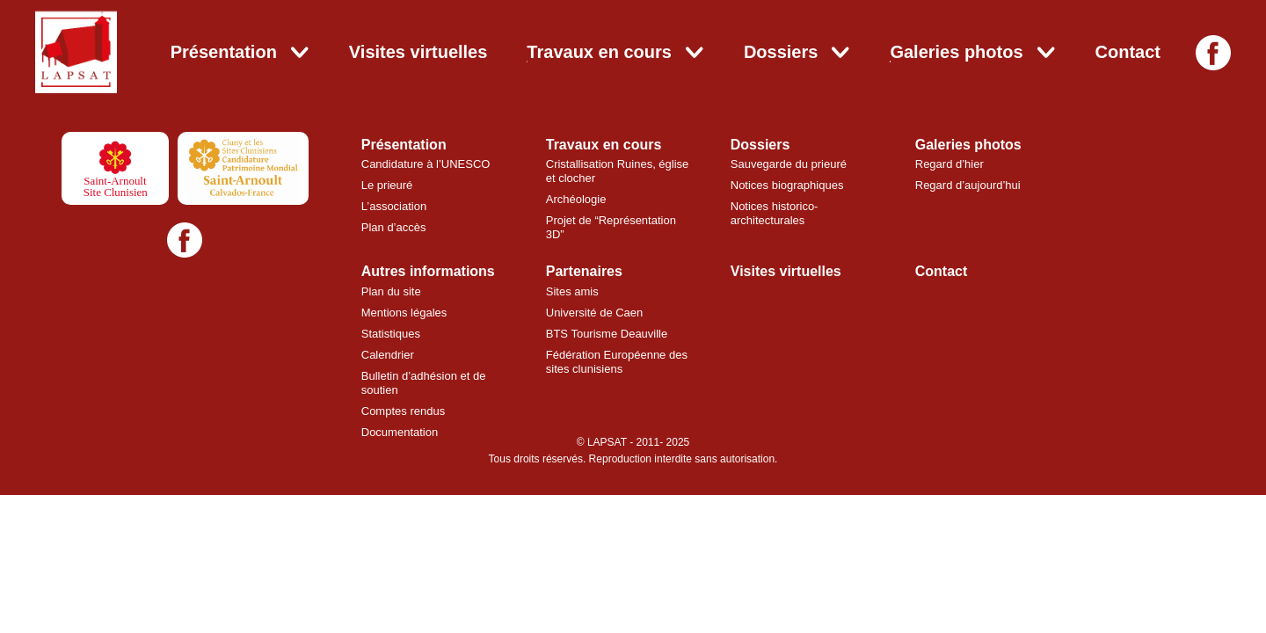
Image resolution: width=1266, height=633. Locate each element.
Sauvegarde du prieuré (789, 164)
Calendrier (387, 354)
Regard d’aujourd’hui (968, 185)
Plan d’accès (393, 227)
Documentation (399, 432)
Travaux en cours (599, 52)
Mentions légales (404, 312)
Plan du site (391, 291)
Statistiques (390, 333)
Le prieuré (387, 185)
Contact (1127, 52)
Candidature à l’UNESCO (426, 164)
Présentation (224, 52)
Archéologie (576, 199)
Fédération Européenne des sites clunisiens (617, 361)
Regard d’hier (949, 164)
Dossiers (781, 52)
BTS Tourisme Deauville (606, 333)
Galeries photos (956, 52)
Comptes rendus (403, 411)
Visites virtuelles (418, 52)
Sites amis (572, 291)
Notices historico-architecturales (775, 213)
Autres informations (428, 271)
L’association (393, 206)
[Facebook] (1213, 52)
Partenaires (584, 271)
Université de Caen (595, 312)
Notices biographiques (787, 185)
